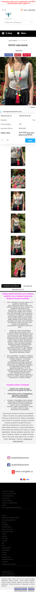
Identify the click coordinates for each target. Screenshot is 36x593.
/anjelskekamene (18, 457)
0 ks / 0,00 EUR (29, 10)
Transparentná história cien (11, 112)
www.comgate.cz (24, 471)
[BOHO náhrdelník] (18, 58)
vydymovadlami (22, 397)
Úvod (10, 40)
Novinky (15, 40)
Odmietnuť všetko (20, 589)
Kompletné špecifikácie (11, 286)
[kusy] (3, 140)
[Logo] (8, 15)
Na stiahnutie (27, 286)
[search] (30, 22)
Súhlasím (31, 589)
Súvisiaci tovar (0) (18, 289)
